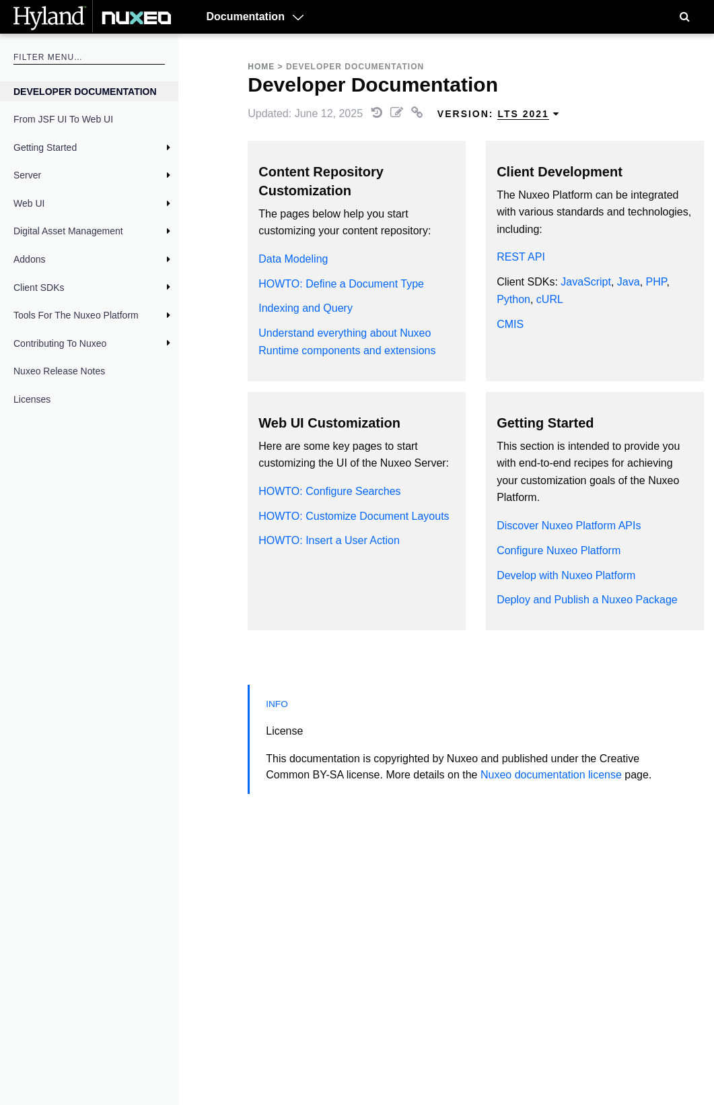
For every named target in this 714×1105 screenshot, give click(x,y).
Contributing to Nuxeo (59, 343)
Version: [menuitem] (498, 114)
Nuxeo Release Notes (59, 371)
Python (513, 299)
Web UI (28, 203)
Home (261, 66)
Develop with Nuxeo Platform (566, 575)
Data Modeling (293, 259)
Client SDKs (38, 287)
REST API (521, 257)
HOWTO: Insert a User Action (329, 540)
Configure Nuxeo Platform (558, 550)
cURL (549, 299)
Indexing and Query (305, 308)
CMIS (510, 324)
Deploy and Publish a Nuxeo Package (587, 599)
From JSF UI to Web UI (63, 119)
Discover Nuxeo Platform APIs (569, 525)
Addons (29, 259)
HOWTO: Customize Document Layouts (353, 516)
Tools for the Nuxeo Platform (76, 315)
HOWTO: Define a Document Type (341, 284)
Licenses (31, 399)
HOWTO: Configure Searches (329, 491)
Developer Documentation (85, 91)
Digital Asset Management (68, 231)
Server (27, 175)
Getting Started (45, 147)
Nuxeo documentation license (551, 774)
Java (628, 282)
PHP (656, 282)
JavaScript (586, 282)
